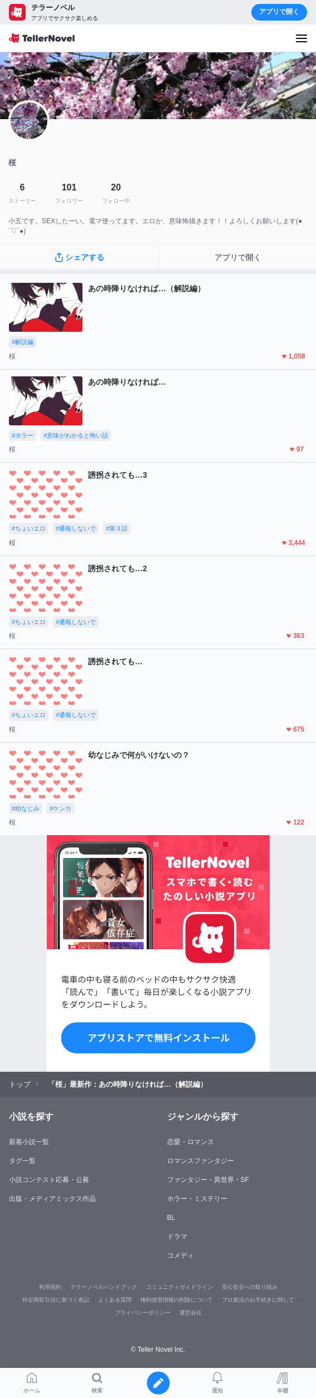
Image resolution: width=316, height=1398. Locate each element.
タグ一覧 (22, 1161)
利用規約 (50, 1287)
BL (171, 1218)
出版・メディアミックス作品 (52, 1199)
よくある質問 (115, 1300)
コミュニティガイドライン (179, 1287)
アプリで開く (279, 12)
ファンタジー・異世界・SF (208, 1180)
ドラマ (177, 1236)
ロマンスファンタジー (200, 1161)
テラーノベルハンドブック (103, 1287)
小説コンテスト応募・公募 (49, 1180)
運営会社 (190, 1312)
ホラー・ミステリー (197, 1199)
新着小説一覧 (29, 1142)
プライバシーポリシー (143, 1312)
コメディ (180, 1255)
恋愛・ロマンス (190, 1142)
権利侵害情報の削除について (176, 1300)
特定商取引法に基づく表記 (55, 1300)
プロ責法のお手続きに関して (258, 1300)
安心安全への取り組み (250, 1287)
